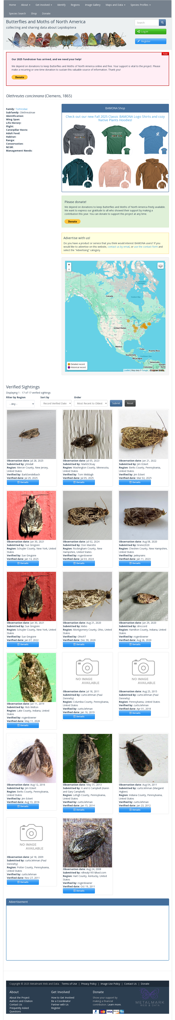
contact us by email (119, 246)
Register (55, 1008)
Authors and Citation (21, 1001)
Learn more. (114, 1004)
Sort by (44, 397)
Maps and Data (115, 4)
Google (145, 370)
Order (77, 397)
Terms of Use (69, 983)
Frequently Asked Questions (19, 1009)
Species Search (17, 13)
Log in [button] (142, 31)
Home (12, 4)
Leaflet (127, 370)
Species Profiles (141, 4)
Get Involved (44, 4)
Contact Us (130, 983)
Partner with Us (60, 1004)
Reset (130, 403)
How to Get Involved (62, 997)
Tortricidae (21, 109)
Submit (116, 403)
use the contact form (146, 246)
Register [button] (143, 41)
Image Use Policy (110, 983)
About (25, 4)
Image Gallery (92, 4)
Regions (75, 4)
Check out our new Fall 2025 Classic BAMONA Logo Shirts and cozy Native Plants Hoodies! (115, 118)
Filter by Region (15, 397)
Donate (46, 13)
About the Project (19, 997)
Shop (34, 13)
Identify (61, 4)
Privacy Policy (88, 983)
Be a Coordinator (61, 1001)
